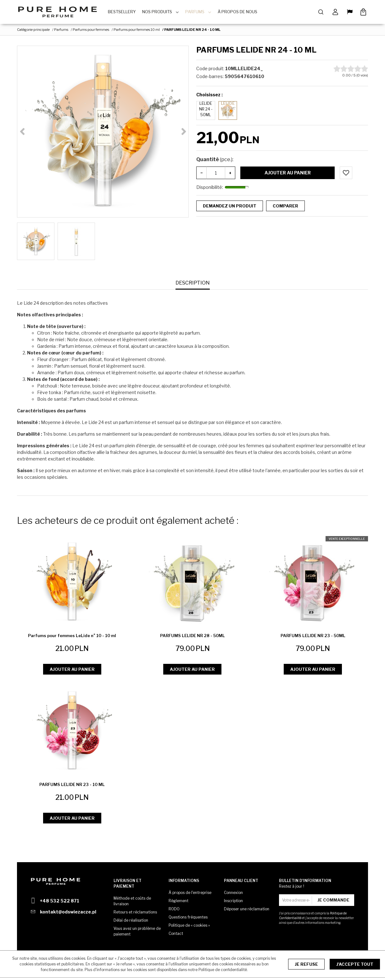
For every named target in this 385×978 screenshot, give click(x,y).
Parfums (197, 12)
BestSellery (124, 12)
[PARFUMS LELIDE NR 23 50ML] (313, 637)
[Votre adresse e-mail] (296, 900)
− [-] (201, 174)
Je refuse (306, 964)
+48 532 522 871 (59, 900)
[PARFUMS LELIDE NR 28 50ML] (192, 637)
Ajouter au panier (288, 174)
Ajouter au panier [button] (72, 670)
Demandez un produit (229, 207)
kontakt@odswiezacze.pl (68, 911)
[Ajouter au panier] (346, 174)
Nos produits (159, 12)
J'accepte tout (354, 964)
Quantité (214, 161)
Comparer (285, 207)
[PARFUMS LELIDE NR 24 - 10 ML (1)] (102, 133)
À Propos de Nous (239, 12)
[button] (193, 284)
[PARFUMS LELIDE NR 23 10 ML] (72, 786)
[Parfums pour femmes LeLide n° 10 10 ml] (72, 637)
